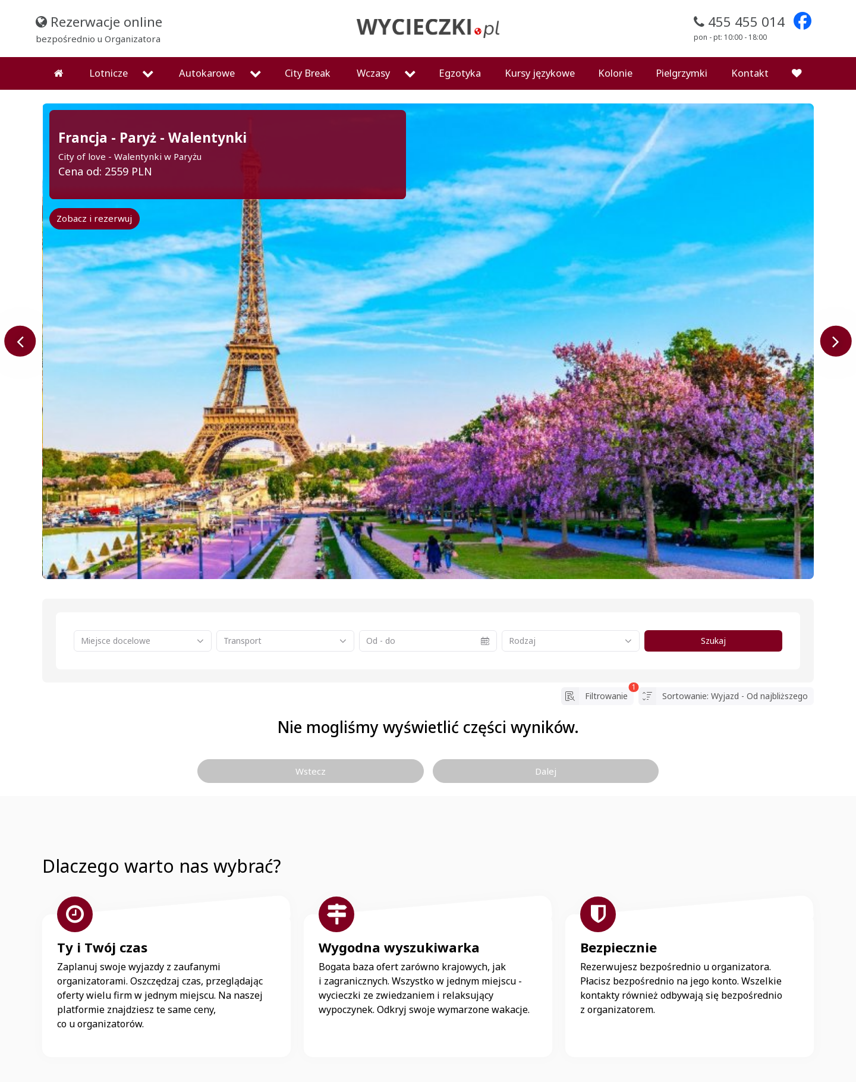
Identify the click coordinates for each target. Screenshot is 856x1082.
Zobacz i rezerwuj (94, 188)
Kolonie (615, 42)
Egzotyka (460, 42)
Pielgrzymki (681, 42)
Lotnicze (108, 42)
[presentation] (20, 310)
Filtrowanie (597, 666)
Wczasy (373, 42)
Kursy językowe (540, 42)
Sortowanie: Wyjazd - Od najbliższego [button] (726, 666)
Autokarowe (207, 42)
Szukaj (713, 610)
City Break (308, 42)
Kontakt (750, 42)
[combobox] (143, 610)
